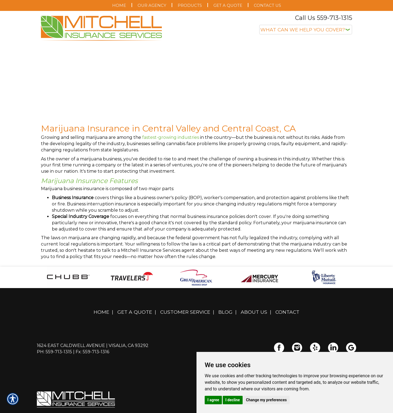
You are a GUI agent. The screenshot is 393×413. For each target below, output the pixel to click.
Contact (287, 312)
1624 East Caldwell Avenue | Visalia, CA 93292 (92, 345)
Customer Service (185, 312)
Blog (225, 312)
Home (101, 312)
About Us (254, 312)
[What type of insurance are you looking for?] (305, 29)
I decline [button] (232, 400)
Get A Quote (134, 312)
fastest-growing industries (170, 137)
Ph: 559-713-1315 (54, 351)
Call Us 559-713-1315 (323, 18)
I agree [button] (213, 400)
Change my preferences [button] (266, 400)
